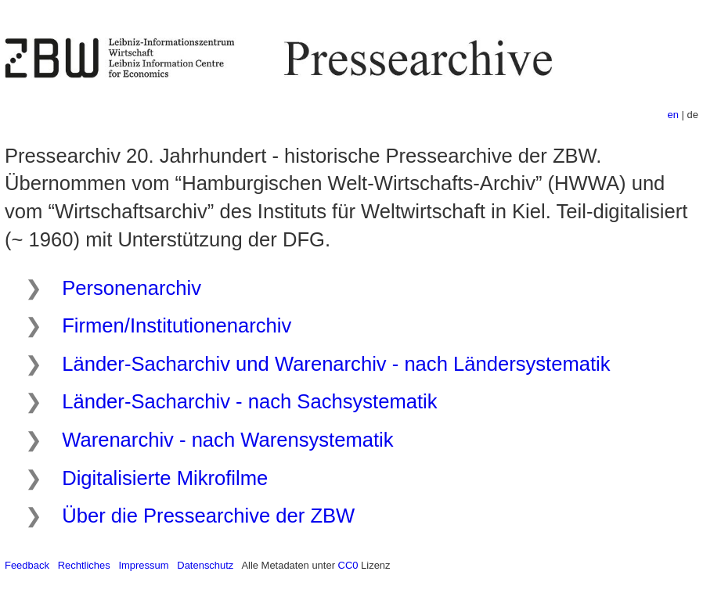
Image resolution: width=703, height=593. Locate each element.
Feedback (27, 565)
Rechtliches (84, 565)
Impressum (143, 565)
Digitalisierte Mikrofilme (165, 478)
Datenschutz (205, 565)
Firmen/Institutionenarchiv (176, 325)
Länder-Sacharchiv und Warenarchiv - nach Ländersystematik (336, 364)
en (673, 114)
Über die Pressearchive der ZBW (208, 516)
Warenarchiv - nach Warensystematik (227, 440)
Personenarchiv (131, 288)
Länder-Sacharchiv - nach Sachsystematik (249, 401)
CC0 (348, 565)
